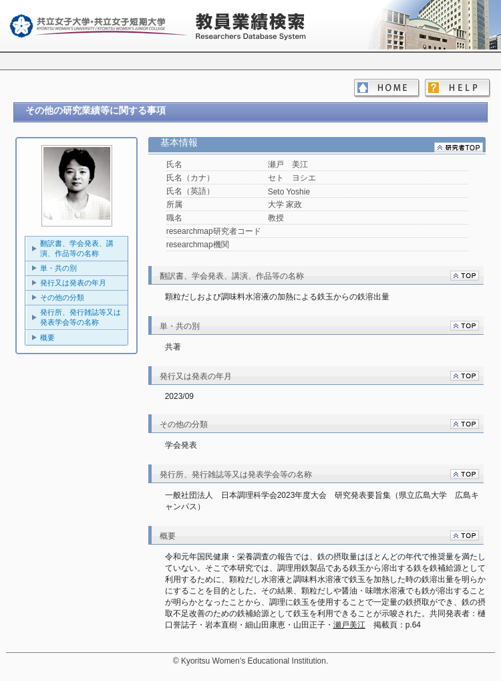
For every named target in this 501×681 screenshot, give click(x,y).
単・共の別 (58, 268)
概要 (47, 337)
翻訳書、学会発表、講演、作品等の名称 (77, 248)
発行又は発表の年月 (73, 283)
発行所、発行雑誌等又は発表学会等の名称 (80, 317)
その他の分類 (62, 297)
